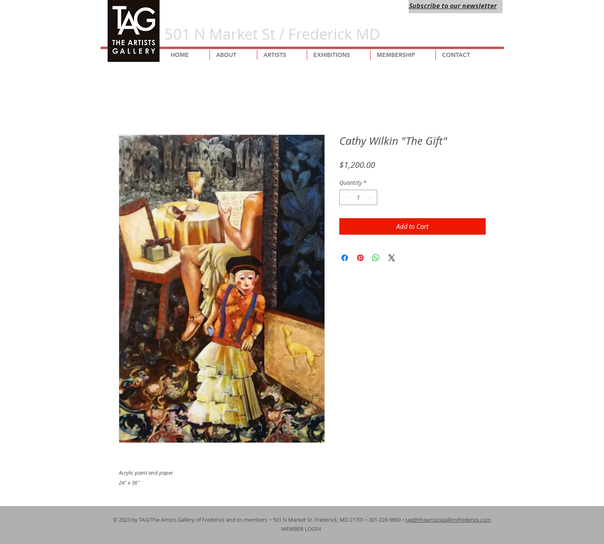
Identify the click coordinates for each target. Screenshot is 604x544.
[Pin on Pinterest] (360, 258)
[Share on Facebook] (345, 258)
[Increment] (371, 197)
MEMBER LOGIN (301, 528)
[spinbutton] (358, 197)
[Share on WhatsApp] (376, 258)
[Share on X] (392, 258)
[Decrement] (346, 197)
